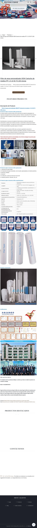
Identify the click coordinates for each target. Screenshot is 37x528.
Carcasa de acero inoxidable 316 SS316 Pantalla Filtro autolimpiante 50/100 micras (18, 401)
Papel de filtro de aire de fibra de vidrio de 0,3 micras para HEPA (16, 400)
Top (33, 524)
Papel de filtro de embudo (10, 391)
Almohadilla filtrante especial (19, 394)
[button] (28, 2)
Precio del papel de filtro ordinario (23, 391)
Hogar (3, 34)
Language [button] (34, 2)
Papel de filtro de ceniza (17, 390)
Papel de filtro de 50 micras (6, 390)
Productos (9, 34)
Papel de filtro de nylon (12, 393)
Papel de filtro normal (8, 394)
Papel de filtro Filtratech (22, 393)
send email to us (18, 92)
